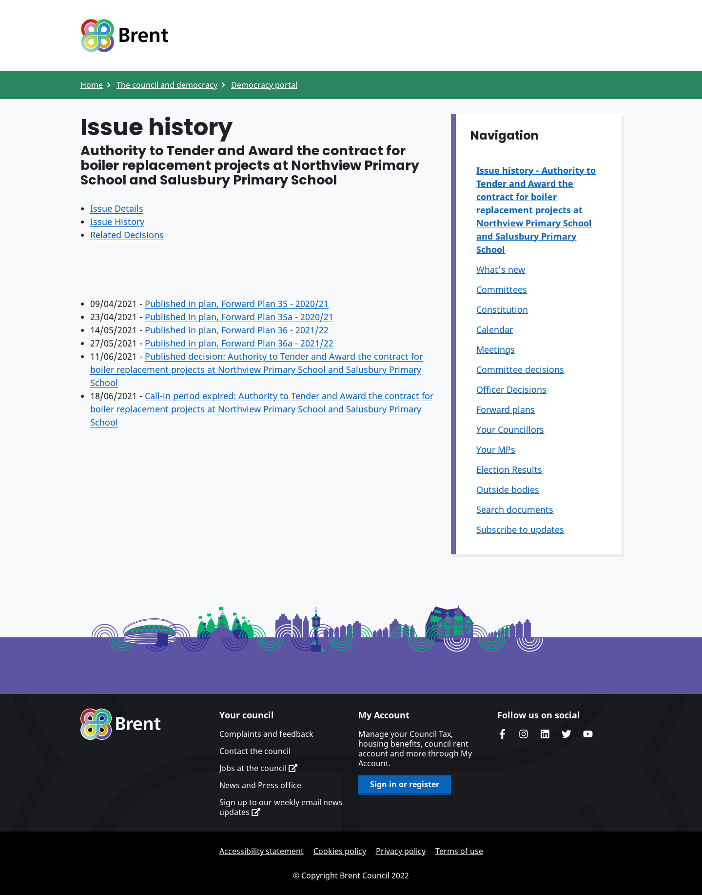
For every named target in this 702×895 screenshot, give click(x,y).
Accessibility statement (261, 851)
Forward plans (505, 409)
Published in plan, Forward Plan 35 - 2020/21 (237, 303)
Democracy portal (264, 85)
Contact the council (255, 751)
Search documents (514, 509)
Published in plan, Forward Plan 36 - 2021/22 (237, 330)
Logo (124, 36)
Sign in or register (404, 784)
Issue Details (116, 208)
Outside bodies (507, 489)
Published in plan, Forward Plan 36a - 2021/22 (239, 343)
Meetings (495, 349)
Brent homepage (120, 724)
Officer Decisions (511, 389)
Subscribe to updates (520, 529)
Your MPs (495, 449)
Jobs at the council (258, 768)
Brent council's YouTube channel (588, 734)
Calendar (494, 329)
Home (91, 85)
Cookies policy (339, 851)
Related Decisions (127, 235)
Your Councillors (510, 429)
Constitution (502, 309)
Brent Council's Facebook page (502, 734)
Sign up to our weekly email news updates (281, 807)
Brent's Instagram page (523, 734)
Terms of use (459, 851)
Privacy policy (401, 851)
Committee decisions (520, 369)
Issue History (117, 221)
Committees (501, 289)
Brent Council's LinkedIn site (545, 734)
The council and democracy (167, 85)
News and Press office (260, 785)
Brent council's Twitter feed (566, 734)
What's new (500, 269)
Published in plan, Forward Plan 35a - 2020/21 (239, 317)
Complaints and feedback (266, 734)
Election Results (509, 469)
